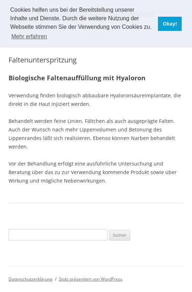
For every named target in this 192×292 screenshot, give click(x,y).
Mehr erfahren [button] (29, 36)
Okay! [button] (170, 24)
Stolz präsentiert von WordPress (90, 279)
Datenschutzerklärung (31, 279)
